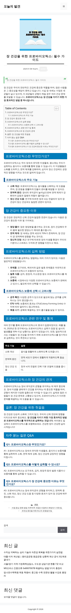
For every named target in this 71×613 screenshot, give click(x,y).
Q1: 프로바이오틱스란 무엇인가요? (25, 140)
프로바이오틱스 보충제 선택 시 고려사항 (27, 125)
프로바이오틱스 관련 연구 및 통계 (21, 128)
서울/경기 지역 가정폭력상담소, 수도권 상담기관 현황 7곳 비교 (33, 563)
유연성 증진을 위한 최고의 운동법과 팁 (37, 511)
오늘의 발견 (12, 6)
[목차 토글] (55, 108)
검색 (6, 525)
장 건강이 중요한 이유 (16, 118)
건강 (36, 504)
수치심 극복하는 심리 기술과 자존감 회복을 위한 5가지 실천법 (33, 552)
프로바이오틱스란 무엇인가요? (20, 112)
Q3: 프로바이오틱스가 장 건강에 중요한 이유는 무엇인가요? (34, 146)
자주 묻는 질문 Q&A (15, 137)
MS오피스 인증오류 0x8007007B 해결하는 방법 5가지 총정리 (33, 568)
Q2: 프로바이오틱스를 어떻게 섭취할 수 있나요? (30, 143)
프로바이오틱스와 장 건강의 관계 (21, 131)
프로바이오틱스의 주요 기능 (22, 115)
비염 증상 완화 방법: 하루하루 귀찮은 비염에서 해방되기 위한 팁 (37, 508)
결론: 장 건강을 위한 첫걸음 (18, 134)
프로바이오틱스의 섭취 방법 (19, 121)
